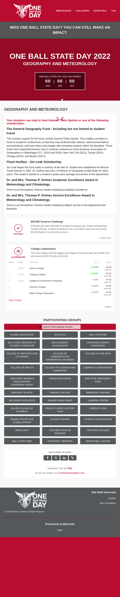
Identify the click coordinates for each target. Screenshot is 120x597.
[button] (15, 146)
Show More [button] (15, 360)
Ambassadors (63, 11)
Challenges (82, 11)
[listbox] (60, 146)
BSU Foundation (108, 563)
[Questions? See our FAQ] (69, 528)
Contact (112, 558)
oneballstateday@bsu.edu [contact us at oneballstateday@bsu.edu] (71, 533)
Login (59, 590)
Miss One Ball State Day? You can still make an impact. (60, 30)
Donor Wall (100, 11)
